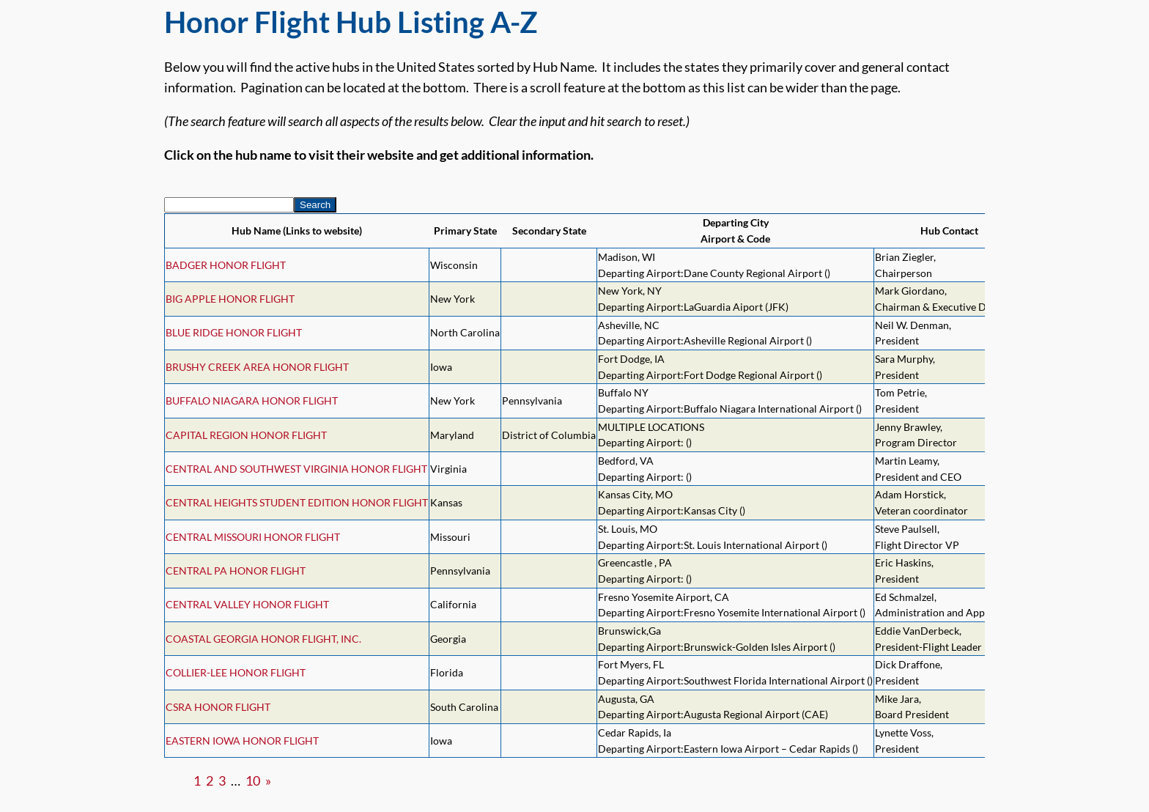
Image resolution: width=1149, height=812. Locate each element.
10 (252, 780)
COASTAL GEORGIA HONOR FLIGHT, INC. (263, 638)
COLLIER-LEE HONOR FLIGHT (236, 672)
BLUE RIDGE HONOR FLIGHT (234, 332)
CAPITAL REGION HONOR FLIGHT (246, 435)
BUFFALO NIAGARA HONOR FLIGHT (252, 400)
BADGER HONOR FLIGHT (226, 265)
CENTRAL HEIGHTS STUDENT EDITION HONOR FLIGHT (297, 502)
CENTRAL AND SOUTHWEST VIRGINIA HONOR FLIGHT (296, 468)
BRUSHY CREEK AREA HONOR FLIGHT (257, 367)
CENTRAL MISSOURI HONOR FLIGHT (253, 537)
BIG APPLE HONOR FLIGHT (230, 298)
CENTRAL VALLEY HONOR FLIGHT (247, 604)
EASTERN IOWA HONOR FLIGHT (242, 740)
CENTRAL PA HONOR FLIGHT (236, 570)
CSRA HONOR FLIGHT (218, 707)
